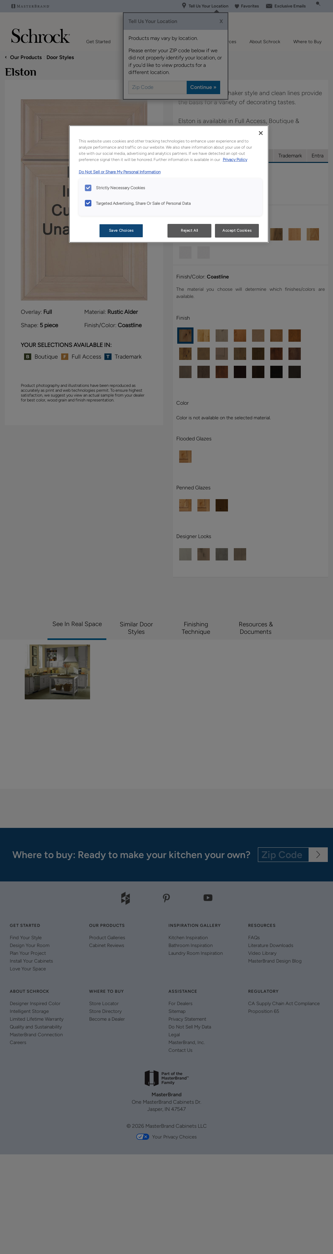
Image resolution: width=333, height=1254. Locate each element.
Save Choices (121, 230)
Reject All (189, 230)
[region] (169, 184)
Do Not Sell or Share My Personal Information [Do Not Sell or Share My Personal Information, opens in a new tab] (120, 171)
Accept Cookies (236, 230)
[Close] (261, 133)
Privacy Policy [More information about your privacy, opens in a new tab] (235, 159)
